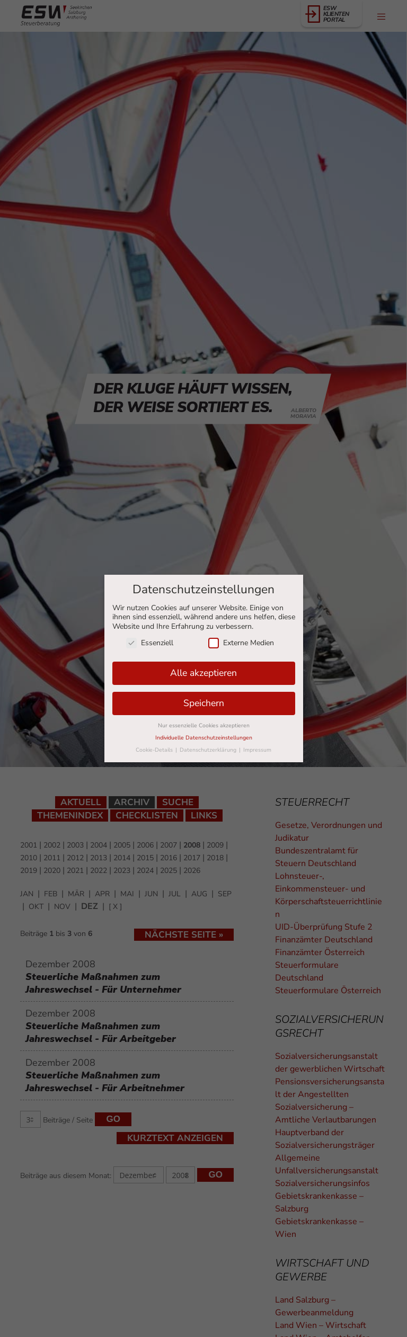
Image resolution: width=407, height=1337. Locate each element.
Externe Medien (241, 643)
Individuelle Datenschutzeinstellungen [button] (203, 738)
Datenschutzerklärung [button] (209, 750)
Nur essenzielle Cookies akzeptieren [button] (204, 725)
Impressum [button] (257, 750)
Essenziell (149, 643)
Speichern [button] (203, 703)
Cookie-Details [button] (155, 750)
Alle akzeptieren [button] (203, 672)
